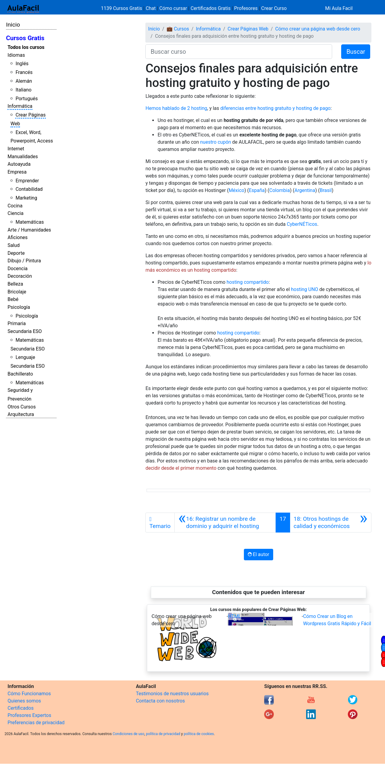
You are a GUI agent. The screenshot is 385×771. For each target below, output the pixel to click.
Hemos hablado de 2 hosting (176, 108)
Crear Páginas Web (248, 29)
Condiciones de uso (128, 734)
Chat (151, 8)
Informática (20, 106)
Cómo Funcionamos (29, 693)
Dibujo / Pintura (24, 261)
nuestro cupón (215, 142)
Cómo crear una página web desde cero (317, 29)
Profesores (246, 8)
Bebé (13, 299)
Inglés (21, 63)
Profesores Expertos (29, 715)
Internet (16, 149)
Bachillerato (20, 374)
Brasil (326, 190)
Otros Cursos (22, 407)
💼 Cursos (178, 29)
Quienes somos (24, 701)
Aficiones (18, 237)
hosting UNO (304, 289)
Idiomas (16, 55)
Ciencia (16, 213)
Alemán (23, 81)
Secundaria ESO (25, 331)
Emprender (27, 181)
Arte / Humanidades (29, 230)
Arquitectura (21, 414)
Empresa (17, 172)
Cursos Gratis (25, 38)
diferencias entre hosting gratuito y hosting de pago (275, 108)
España (257, 190)
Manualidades (23, 156)
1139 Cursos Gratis (122, 8)
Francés (23, 72)
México (236, 190)
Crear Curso (273, 8)
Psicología (19, 307)
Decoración (20, 276)
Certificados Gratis (211, 8)
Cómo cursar (173, 8)
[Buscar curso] (238, 51)
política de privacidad (163, 734)
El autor (258, 554)
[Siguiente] (330, 523)
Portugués (26, 98)
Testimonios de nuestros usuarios (172, 693)
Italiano (23, 90)
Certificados (21, 708)
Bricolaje (17, 292)
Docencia (18, 268)
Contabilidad (29, 189)
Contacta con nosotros (160, 701)
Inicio (13, 24)
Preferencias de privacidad (36, 722)
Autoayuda (19, 164)
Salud (14, 245)
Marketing (26, 198)
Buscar (355, 51)
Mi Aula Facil (339, 8)
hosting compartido (248, 282)
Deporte (16, 253)
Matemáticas (29, 222)
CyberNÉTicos (302, 224)
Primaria (17, 323)
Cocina (15, 206)
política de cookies (199, 734)
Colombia (279, 190)
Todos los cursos (26, 47)
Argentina (304, 190)
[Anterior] (225, 523)
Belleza (15, 284)
